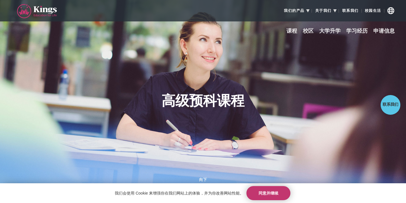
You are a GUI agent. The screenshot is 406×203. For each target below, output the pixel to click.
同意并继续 (268, 193)
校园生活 (373, 11)
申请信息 (384, 31)
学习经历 (357, 31)
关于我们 (323, 11)
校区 (308, 31)
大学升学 (330, 31)
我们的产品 (294, 11)
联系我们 (350, 11)
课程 (291, 31)
